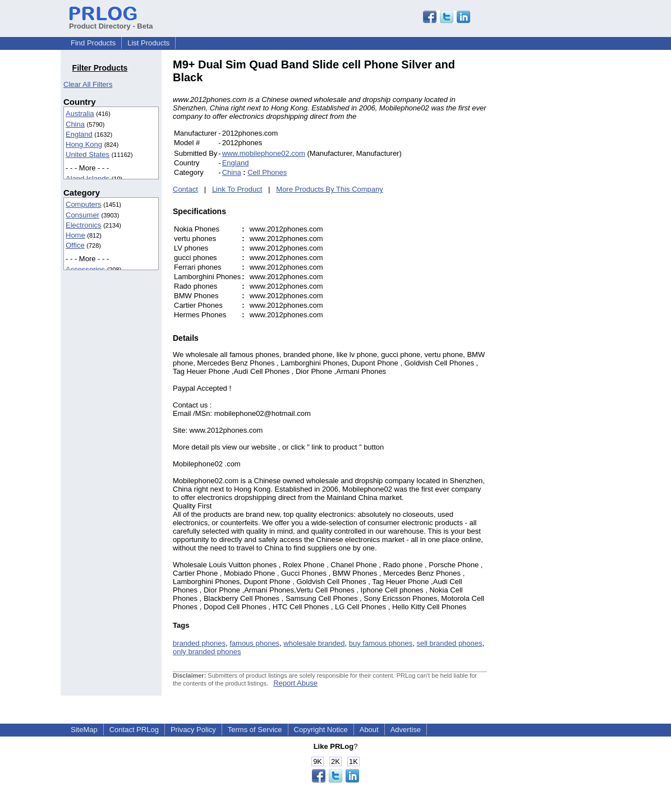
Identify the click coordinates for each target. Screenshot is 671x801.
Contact (185, 189)
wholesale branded (313, 643)
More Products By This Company (329, 189)
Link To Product (237, 189)
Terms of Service (255, 729)
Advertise (405, 729)
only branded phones (207, 651)
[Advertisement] (563, 226)
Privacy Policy (193, 729)
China (75, 124)
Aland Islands (87, 178)
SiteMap (84, 729)
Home (75, 235)
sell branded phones (449, 643)
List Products (148, 43)
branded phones (199, 643)
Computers (84, 204)
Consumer (82, 215)
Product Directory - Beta (111, 21)
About (369, 729)
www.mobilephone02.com (263, 153)
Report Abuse (295, 683)
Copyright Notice (321, 729)
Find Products (93, 43)
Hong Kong (84, 144)
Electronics (84, 225)
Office (75, 245)
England (79, 134)
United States (87, 154)
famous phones (254, 643)
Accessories (85, 269)
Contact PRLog (134, 729)
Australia (80, 113)
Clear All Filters (87, 84)
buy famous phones (380, 643)
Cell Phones (267, 172)
